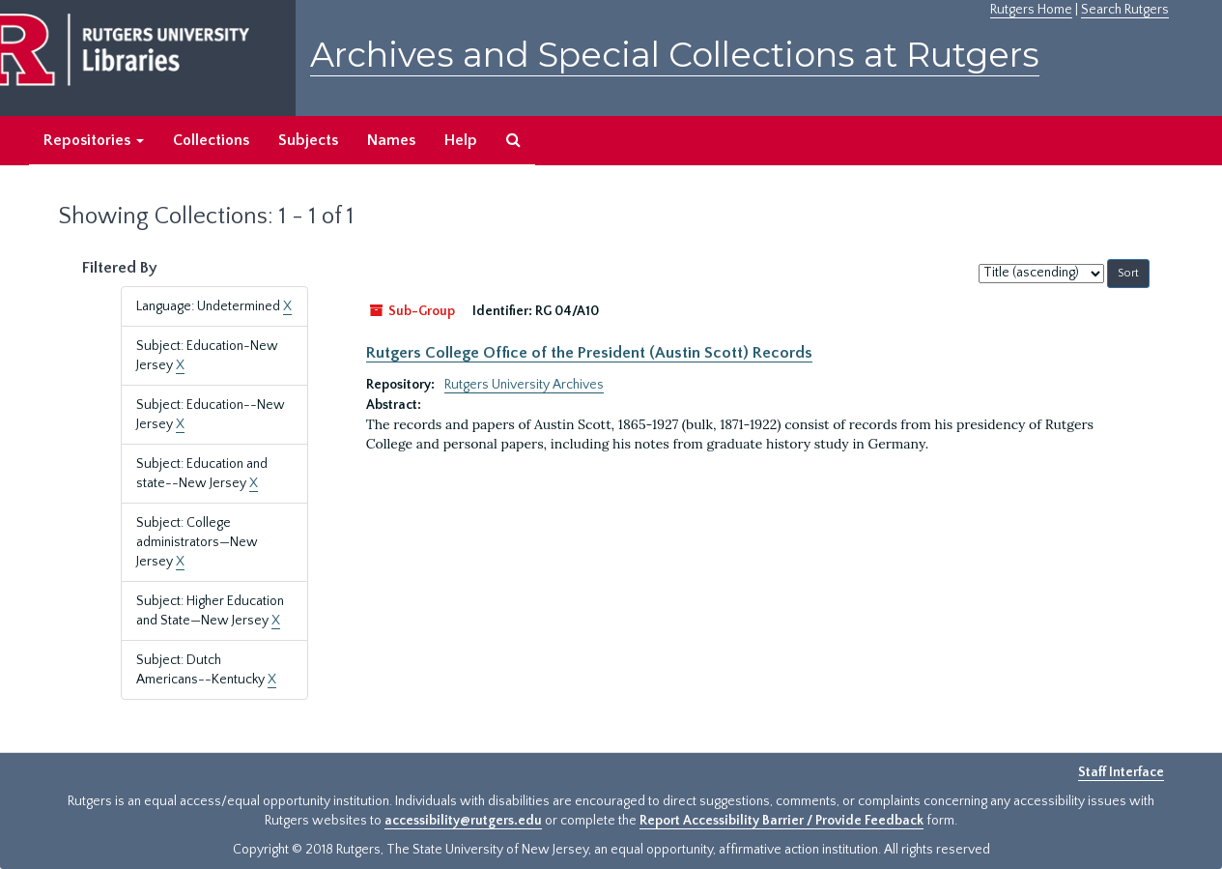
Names (391, 140)
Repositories (93, 140)
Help (460, 140)
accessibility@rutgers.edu (463, 820)
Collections (211, 140)
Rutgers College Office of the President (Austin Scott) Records (589, 353)
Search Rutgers (1125, 9)
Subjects (308, 140)
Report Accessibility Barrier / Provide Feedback (781, 820)
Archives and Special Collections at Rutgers (674, 54)
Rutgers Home (1031, 9)
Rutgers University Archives (524, 384)
